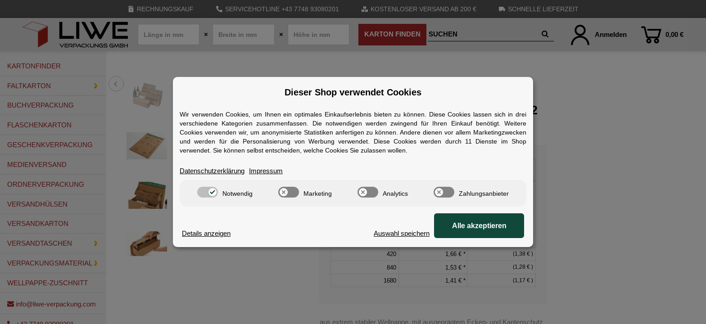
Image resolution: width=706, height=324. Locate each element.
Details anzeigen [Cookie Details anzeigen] (206, 233)
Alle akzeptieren (479, 225)
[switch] (207, 192)
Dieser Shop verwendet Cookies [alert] (353, 92)
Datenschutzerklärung (212, 171)
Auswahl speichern (402, 233)
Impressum (266, 171)
